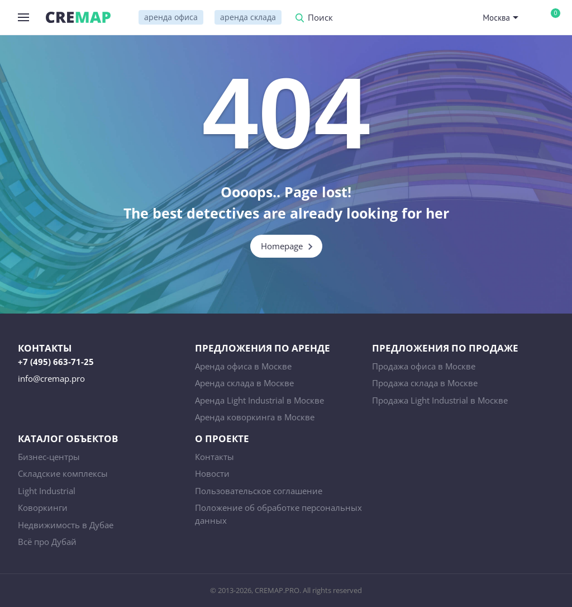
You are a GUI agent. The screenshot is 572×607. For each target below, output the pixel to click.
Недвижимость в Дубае (65, 524)
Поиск (320, 18)
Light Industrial (46, 490)
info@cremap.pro (51, 378)
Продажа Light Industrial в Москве (440, 400)
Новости (212, 473)
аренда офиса (171, 17)
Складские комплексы (63, 473)
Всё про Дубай (47, 541)
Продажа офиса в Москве (423, 366)
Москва (496, 17)
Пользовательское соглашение (258, 490)
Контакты (214, 456)
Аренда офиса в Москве (243, 366)
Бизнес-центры (49, 456)
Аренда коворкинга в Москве (254, 417)
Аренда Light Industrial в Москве (259, 400)
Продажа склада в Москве (425, 382)
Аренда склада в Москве (244, 382)
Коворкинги (43, 507)
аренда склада (248, 17)
